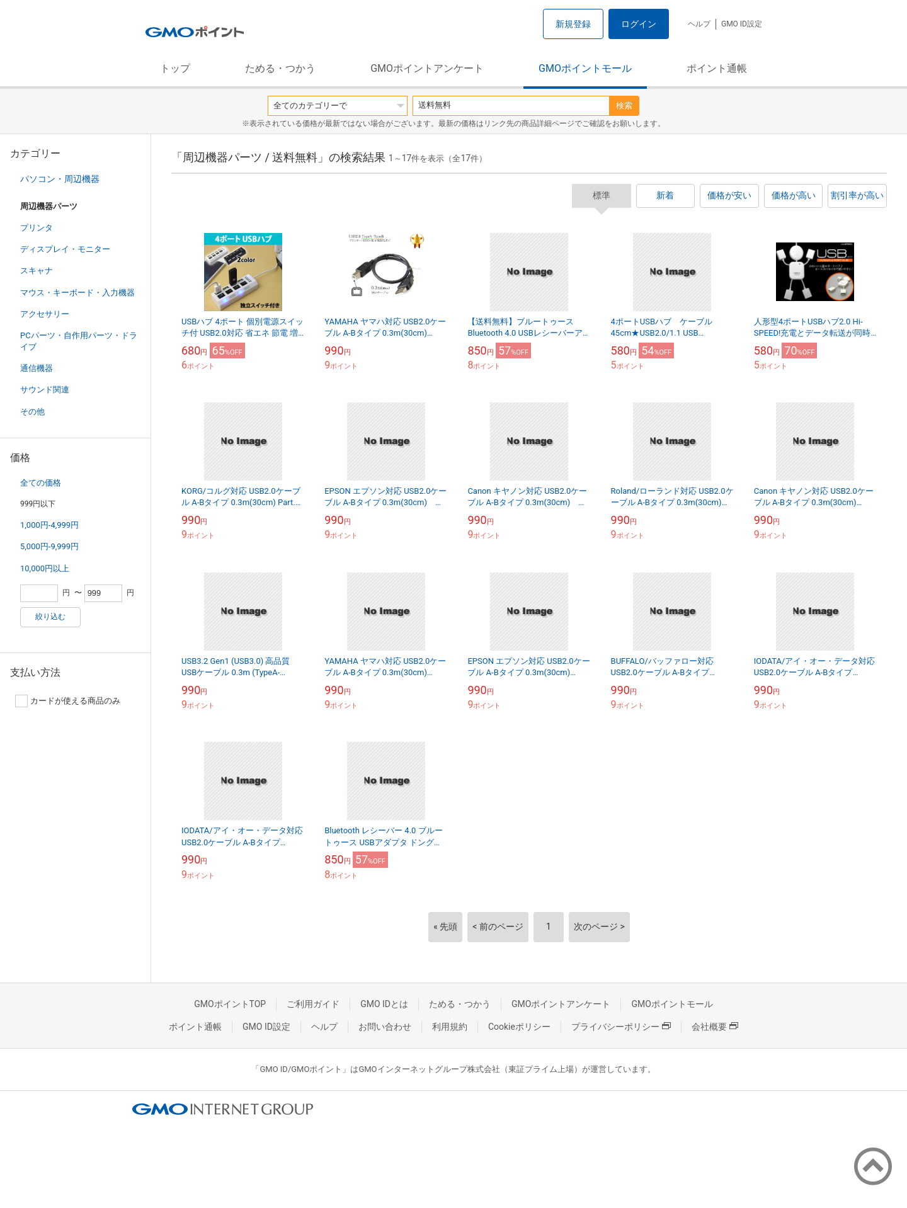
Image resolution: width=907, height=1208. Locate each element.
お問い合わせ (384, 1027)
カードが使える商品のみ (67, 701)
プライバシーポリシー (621, 1027)
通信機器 (36, 368)
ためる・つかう (280, 68)
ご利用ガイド (313, 1004)
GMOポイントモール (585, 68)
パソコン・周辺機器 (60, 179)
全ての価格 (40, 482)
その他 (32, 411)
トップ (175, 68)
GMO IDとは (384, 1004)
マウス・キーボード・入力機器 (77, 292)
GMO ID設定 (741, 24)
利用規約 (449, 1027)
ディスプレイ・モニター (65, 249)
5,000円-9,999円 (49, 546)
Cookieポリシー (519, 1027)
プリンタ (36, 227)
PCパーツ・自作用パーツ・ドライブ (78, 341)
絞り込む (50, 616)
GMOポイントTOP (230, 1004)
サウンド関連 (44, 389)
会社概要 (715, 1027)
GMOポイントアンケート (427, 68)
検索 (624, 105)
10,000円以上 (44, 568)
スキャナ (36, 270)
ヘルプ (699, 24)
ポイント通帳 (717, 68)
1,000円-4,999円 (49, 525)
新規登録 (573, 24)
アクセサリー (44, 314)
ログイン (638, 24)
